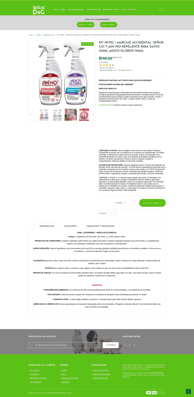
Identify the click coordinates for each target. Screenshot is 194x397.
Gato (63, 374)
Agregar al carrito (151, 203)
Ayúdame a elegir (107, 25)
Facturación (35, 382)
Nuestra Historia (101, 370)
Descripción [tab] (47, 226)
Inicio (56, 9)
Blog (123, 9)
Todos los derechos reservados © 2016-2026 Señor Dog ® (49, 393)
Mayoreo (65, 382)
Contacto (132, 9)
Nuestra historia (94, 9)
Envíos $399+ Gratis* (111, 9)
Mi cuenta (34, 370)
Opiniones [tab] (70, 226)
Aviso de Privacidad (102, 374)
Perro (64, 370)
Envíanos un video (85, 25)
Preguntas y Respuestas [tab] (100, 226)
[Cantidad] (127, 203)
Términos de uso (100, 378)
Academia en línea (70, 378)
